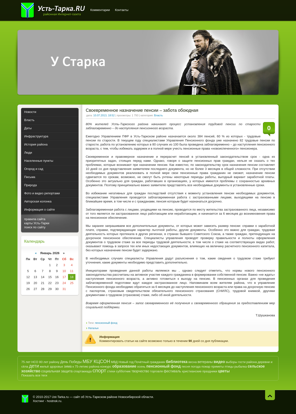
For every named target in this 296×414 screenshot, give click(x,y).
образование (124, 366)
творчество (140, 371)
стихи (111, 371)
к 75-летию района (86, 366)
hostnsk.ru (54, 401)
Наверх (270, 395)
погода (196, 366)
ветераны (205, 362)
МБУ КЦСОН (96, 361)
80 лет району (49, 362)
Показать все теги (34, 375)
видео (219, 362)
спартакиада (83, 371)
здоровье (56, 366)
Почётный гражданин (149, 362)
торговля (156, 371)
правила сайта (34, 219)
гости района (247, 362)
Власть (158, 115)
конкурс (105, 366)
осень (141, 366)
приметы (217, 366)
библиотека (177, 362)
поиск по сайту (35, 227)
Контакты (121, 10)
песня (186, 366)
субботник (123, 371)
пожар (205, 366)
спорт (99, 371)
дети (34, 366)
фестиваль (172, 371)
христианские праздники (199, 371)
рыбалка (240, 366)
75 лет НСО (29, 362)
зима (68, 366)
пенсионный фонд (106, 322)
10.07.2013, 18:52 (104, 115)
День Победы (71, 362)
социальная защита (57, 371)
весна (192, 362)
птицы (229, 366)
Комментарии (100, 10)
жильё (44, 366)
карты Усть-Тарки (36, 223)
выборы (231, 362)
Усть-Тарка (53, 9)
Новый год (126, 362)
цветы (224, 371)
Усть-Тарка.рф (25, 399)
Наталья (93, 328)
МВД (114, 362)
